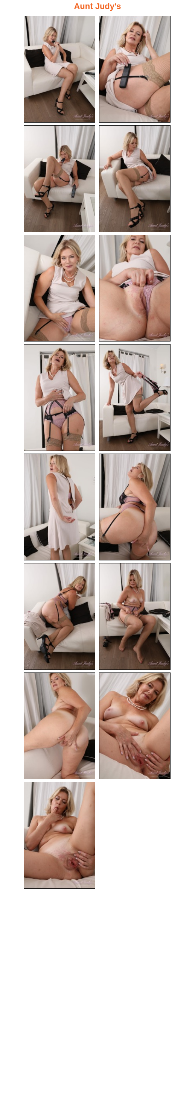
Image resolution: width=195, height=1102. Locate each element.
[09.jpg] (59, 507)
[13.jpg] (59, 725)
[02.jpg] (135, 69)
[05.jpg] (59, 288)
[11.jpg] (59, 616)
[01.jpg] (59, 69)
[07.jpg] (59, 397)
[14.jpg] (135, 725)
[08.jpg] (135, 397)
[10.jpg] (135, 507)
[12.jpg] (135, 616)
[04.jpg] (135, 178)
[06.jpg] (135, 288)
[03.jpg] (59, 178)
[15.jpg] (59, 835)
